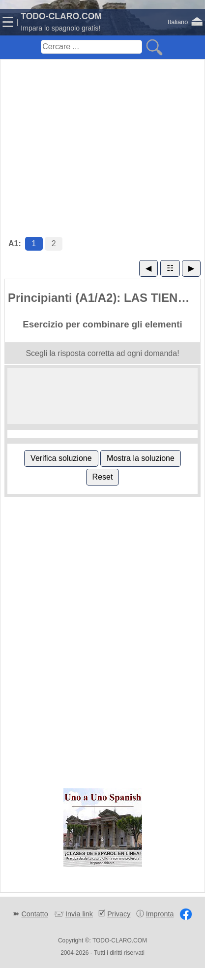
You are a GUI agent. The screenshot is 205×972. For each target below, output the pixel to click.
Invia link (79, 914)
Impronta (160, 914)
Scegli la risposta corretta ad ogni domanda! (102, 353)
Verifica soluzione (61, 458)
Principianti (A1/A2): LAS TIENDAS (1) (104, 297)
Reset (102, 477)
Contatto (34, 914)
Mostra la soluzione (141, 458)
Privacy (118, 914)
